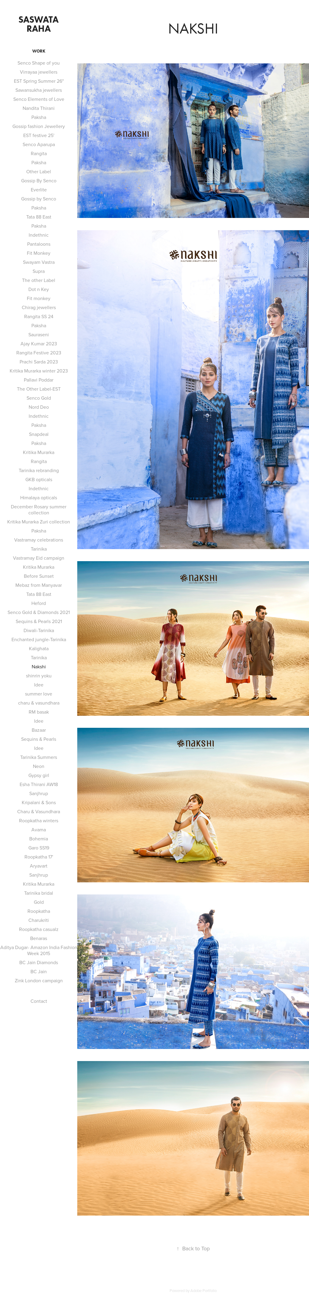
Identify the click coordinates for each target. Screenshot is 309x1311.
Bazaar (39, 730)
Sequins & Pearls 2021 (39, 621)
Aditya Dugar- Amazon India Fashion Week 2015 (38, 950)
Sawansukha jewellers (38, 90)
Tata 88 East (38, 216)
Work (38, 51)
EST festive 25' (38, 135)
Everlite (39, 189)
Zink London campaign (39, 980)
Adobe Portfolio (203, 1290)
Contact (38, 1001)
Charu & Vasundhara (38, 811)
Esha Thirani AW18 (39, 784)
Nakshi (39, 666)
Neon (38, 766)
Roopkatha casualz (39, 929)
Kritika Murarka (38, 452)
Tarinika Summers (38, 757)
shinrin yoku (39, 675)
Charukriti (38, 920)
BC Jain (38, 971)
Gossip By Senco (38, 180)
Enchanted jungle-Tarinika (38, 639)
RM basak (39, 711)
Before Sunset (39, 576)
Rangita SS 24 (38, 316)
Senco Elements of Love (38, 99)
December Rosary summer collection (38, 509)
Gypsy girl (38, 775)
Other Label (38, 171)
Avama (38, 829)
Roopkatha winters (38, 820)
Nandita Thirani (39, 108)
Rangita (39, 153)
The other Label (38, 280)
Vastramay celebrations (38, 539)
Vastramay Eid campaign (38, 558)
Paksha (38, 117)
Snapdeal (39, 434)
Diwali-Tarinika (39, 630)
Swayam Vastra (39, 262)
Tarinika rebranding (39, 470)
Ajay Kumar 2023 (39, 343)
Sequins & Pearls (38, 739)
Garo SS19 (38, 847)
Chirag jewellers (39, 307)
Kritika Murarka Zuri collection (38, 521)
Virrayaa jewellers (38, 72)
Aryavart (38, 865)
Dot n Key (38, 289)
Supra (39, 271)
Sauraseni (38, 334)
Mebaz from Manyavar (38, 585)
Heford (38, 603)
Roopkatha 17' (38, 856)
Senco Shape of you (39, 62)
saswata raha (39, 24)
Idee (38, 684)
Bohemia (38, 838)
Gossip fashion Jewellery (38, 126)
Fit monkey (38, 298)
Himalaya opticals (38, 497)
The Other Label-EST (39, 388)
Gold (39, 902)
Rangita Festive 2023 (38, 352)
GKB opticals (38, 479)
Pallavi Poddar (38, 379)
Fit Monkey (38, 253)
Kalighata (39, 648)
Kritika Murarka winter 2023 (39, 370)
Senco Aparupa (39, 144)
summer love (38, 693)
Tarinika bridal (38, 893)
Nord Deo (39, 407)
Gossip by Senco (38, 198)
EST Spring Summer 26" (39, 81)
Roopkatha (38, 911)
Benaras (38, 938)
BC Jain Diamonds (38, 962)
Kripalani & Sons (39, 802)
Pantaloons (38, 244)
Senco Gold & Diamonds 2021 (39, 612)
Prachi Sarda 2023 (39, 361)
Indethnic (39, 235)
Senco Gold (39, 398)
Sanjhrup (38, 793)
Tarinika (39, 548)
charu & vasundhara (38, 702)
